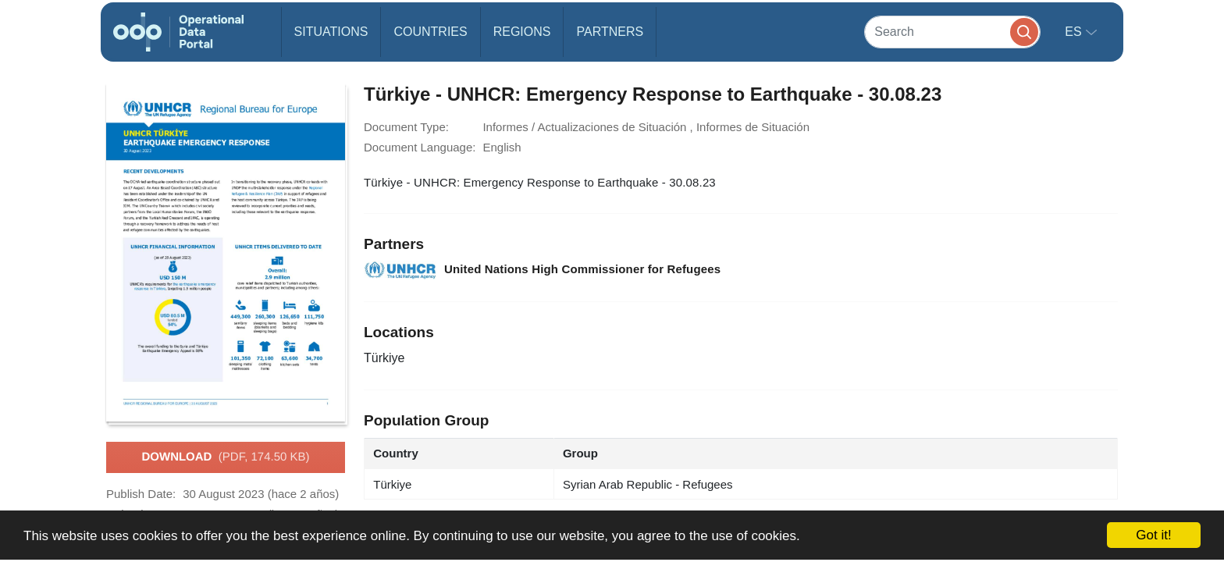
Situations (331, 31)
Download (225, 457)
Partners (609, 31)
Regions (522, 31)
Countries (430, 31)
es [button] (1075, 31)
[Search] (952, 32)
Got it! (1153, 535)
